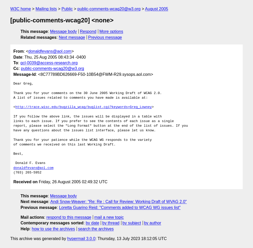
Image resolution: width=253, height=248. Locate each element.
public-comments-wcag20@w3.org (109, 9)
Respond (88, 31)
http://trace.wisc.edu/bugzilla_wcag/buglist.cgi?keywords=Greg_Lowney (83, 107)
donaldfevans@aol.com (49, 51)
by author (152, 223)
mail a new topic (109, 217)
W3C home (20, 9)
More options (111, 31)
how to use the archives (53, 229)
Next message (72, 37)
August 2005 (156, 9)
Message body (63, 31)
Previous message (105, 37)
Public (67, 9)
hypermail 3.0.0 (81, 238)
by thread (111, 223)
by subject (131, 223)
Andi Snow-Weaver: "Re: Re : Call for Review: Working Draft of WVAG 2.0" (118, 201)
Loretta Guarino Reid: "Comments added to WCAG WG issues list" (119, 207)
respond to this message (68, 217)
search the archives (96, 229)
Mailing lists (46, 9)
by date (92, 223)
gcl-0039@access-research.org (49, 63)
